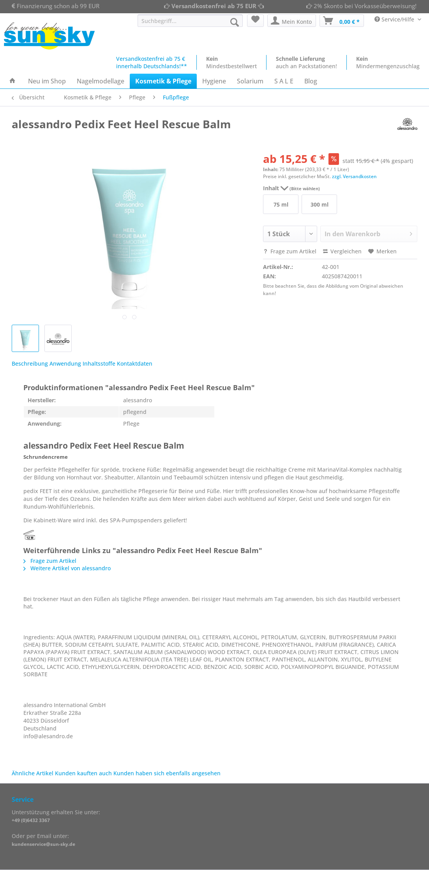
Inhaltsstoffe (99, 363)
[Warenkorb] (342, 20)
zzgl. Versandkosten (354, 176)
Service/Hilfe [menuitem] (395, 19)
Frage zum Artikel (289, 251)
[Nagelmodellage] (100, 81)
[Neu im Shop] (47, 81)
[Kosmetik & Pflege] (163, 81)
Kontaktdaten (134, 363)
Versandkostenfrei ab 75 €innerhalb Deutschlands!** (151, 62)
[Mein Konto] (291, 20)
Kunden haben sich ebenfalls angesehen (167, 773)
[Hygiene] (214, 81)
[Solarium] (250, 81)
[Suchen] (234, 22)
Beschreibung (30, 363)
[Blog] (311, 81)
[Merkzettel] (255, 20)
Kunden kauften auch (83, 773)
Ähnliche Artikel (32, 773)
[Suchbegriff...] (190, 20)
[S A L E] (284, 81)
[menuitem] (190, 24)
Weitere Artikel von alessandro (67, 568)
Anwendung (65, 363)
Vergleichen (342, 251)
